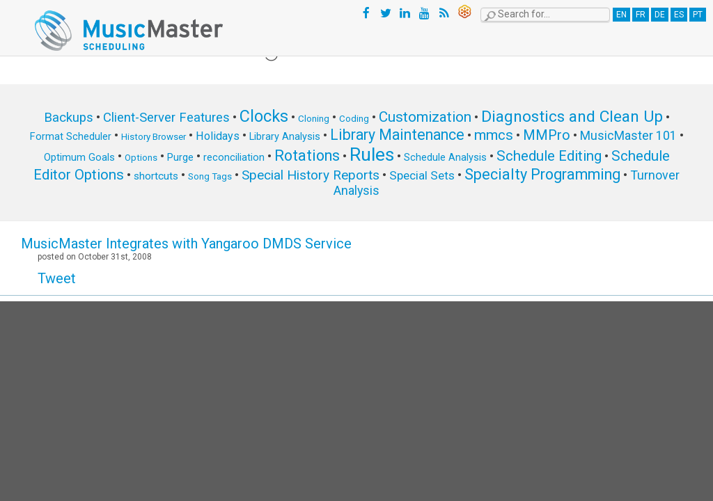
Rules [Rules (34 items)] (372, 154)
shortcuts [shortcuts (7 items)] (156, 176)
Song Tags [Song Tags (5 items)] (210, 176)
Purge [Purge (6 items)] (180, 157)
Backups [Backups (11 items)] (68, 117)
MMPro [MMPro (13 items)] (546, 135)
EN (621, 14)
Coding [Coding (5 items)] (354, 118)
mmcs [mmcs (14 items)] (493, 135)
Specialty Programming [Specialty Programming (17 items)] (542, 174)
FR (640, 14)
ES (679, 14)
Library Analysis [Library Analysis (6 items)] (284, 136)
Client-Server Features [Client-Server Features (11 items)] (166, 117)
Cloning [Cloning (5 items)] (313, 118)
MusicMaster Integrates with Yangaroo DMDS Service (186, 243)
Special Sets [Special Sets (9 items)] (422, 175)
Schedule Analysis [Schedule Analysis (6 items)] (445, 157)
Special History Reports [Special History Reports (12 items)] (310, 175)
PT (698, 14)
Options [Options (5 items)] (141, 157)
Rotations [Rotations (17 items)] (307, 155)
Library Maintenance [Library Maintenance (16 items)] (397, 134)
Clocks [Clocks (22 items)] (264, 116)
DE (660, 14)
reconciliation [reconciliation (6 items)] (234, 157)
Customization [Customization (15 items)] (425, 117)
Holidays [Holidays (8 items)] (218, 136)
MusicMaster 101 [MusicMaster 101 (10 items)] (628, 135)
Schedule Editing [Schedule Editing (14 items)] (549, 156)
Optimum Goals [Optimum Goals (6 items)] (79, 157)
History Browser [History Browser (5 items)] (153, 137)
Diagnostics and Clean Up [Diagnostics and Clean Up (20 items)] (572, 116)
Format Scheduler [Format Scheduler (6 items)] (70, 136)
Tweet (57, 278)
